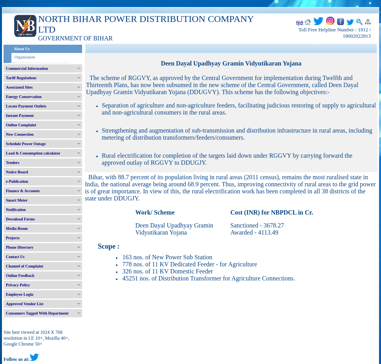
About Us (21, 49)
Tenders (12, 162)
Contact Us (15, 257)
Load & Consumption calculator (33, 153)
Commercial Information (27, 68)
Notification (16, 209)
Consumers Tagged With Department (37, 313)
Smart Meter (16, 200)
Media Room (16, 228)
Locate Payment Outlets (26, 106)
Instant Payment (20, 115)
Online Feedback (20, 275)
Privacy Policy (18, 285)
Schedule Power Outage (26, 144)
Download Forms (20, 219)
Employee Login (19, 294)
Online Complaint (21, 125)
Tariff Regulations (21, 78)
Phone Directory (19, 247)
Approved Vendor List (24, 304)
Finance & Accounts (23, 191)
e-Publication (17, 181)
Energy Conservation (24, 97)
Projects (13, 238)
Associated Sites (19, 87)
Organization (25, 57)
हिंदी (299, 23)
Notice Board (17, 172)
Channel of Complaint (24, 266)
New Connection (19, 134)
